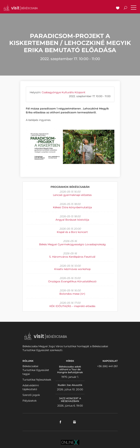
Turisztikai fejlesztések (37, 379)
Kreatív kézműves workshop (72, 269)
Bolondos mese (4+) (72, 293)
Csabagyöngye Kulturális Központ (63, 92)
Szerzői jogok (31, 395)
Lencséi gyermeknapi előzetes (72, 195)
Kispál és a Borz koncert (72, 232)
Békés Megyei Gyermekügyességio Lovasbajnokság (72, 244)
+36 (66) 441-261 (107, 366)
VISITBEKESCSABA (20, 8)
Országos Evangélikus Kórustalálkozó (72, 281)
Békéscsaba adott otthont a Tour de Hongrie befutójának (70, 369)
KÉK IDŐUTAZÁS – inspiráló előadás (72, 306)
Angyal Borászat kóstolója (72, 219)
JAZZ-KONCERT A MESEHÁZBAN (70, 400)
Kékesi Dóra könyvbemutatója (72, 207)
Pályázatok (30, 400)
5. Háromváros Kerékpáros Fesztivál (72, 256)
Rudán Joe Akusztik (70, 384)
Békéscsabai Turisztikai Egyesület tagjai (36, 370)
